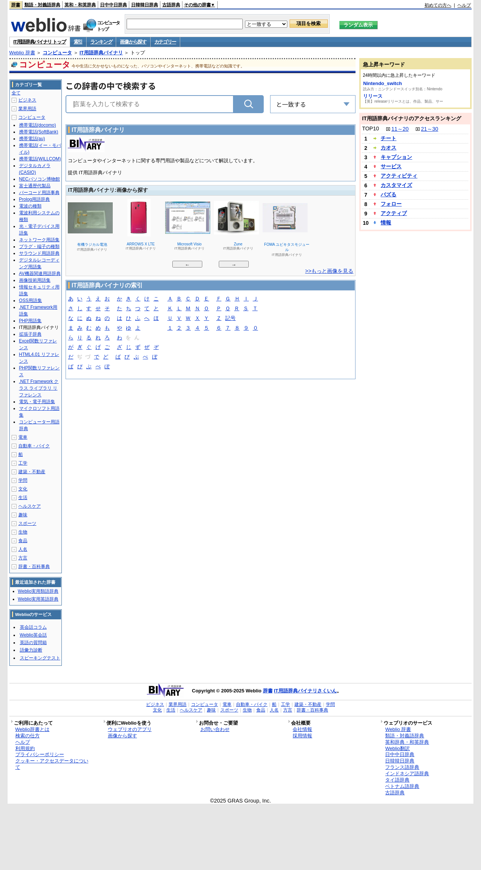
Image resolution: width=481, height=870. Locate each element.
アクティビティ (399, 176)
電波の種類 (30, 206)
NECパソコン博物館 (39, 179)
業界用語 (27, 108)
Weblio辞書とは (32, 729)
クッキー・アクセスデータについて (51, 764)
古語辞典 (171, 5)
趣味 (22, 514)
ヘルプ (464, 5)
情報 (386, 223)
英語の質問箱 (33, 642)
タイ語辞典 (397, 780)
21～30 (429, 129)
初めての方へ (437, 5)
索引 (78, 42)
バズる (388, 194)
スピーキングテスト (40, 658)
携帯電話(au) (32, 138)
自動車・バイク (34, 445)
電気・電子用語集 (37, 401)
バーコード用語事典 (39, 192)
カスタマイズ (396, 185)
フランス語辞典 (402, 767)
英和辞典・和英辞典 (407, 742)
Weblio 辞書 (22, 52)
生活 (22, 497)
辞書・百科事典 (34, 566)
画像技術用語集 (35, 280)
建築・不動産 (31, 471)
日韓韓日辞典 (144, 5)
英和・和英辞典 (80, 5)
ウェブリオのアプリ (130, 729)
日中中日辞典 (113, 5)
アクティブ (394, 213)
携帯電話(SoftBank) (38, 132)
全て (16, 93)
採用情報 (302, 735)
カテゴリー (165, 42)
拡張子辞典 (30, 334)
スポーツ (27, 523)
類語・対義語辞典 (42, 5)
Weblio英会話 (33, 635)
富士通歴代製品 (35, 185)
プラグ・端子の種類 (39, 246)
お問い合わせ (215, 729)
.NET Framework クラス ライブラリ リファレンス (39, 388)
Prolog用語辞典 (34, 199)
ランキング (101, 42)
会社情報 (302, 729)
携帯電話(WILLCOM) (40, 158)
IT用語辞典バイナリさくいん (305, 691)
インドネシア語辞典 (407, 773)
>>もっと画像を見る (329, 271)
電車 (22, 437)
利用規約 (25, 748)
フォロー (391, 204)
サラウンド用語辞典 (39, 253)
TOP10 (370, 129)
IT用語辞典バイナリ (101, 52)
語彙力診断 (31, 650)
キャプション (396, 157)
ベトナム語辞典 (402, 786)
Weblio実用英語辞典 (38, 599)
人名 (22, 549)
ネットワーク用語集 (39, 239)
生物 (22, 532)
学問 (22, 480)
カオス (388, 148)
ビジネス (27, 100)
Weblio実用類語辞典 (38, 591)
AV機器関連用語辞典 (40, 273)
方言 (22, 558)
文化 (22, 489)
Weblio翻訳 (397, 748)
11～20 (400, 129)
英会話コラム (33, 627)
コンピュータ (57, 52)
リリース (372, 96)
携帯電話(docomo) (37, 125)
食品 (22, 540)
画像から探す (133, 42)
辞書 (15, 5)
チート (388, 138)
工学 (22, 463)
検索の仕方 (27, 735)
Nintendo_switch (382, 83)
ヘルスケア (29, 506)
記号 (230, 318)
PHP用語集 (30, 320)
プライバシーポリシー (39, 754)
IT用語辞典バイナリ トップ (39, 42)
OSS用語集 (30, 300)
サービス (391, 166)
